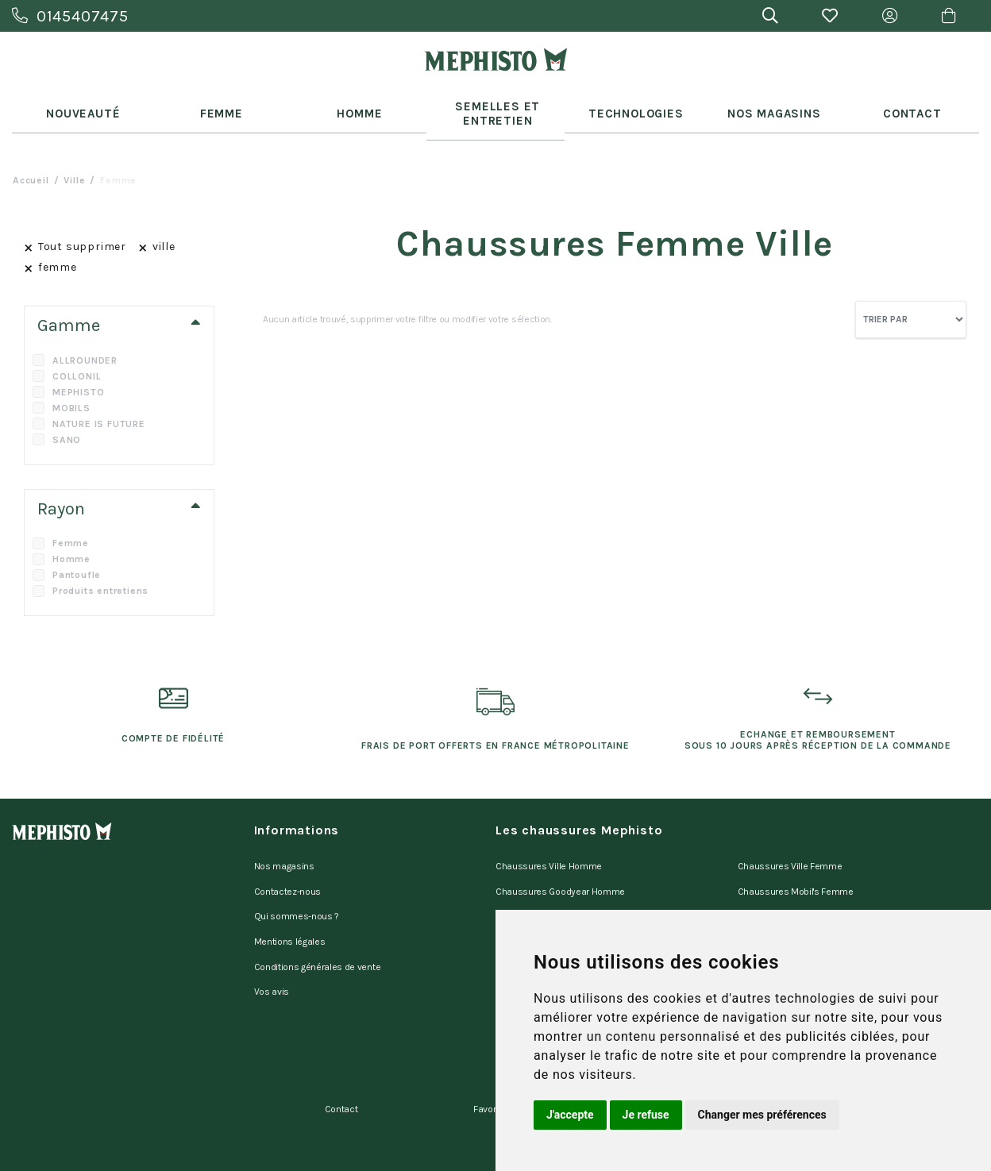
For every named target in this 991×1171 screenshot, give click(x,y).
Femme (219, 104)
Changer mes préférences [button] (762, 1114)
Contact (910, 104)
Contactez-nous (288, 867)
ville (74, 163)
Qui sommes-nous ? (297, 888)
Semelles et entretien (496, 104)
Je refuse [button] (646, 1114)
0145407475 (70, 16)
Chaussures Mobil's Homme (554, 888)
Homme (357, 104)
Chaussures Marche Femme (798, 888)
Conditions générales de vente (317, 929)
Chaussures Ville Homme (549, 847)
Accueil (31, 163)
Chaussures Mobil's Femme (796, 867)
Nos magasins (284, 847)
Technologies (634, 104)
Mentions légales (290, 909)
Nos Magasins (772, 104)
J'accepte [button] (570, 1114)
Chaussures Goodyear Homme (560, 867)
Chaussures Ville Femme (790, 847)
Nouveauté (81, 104)
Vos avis (271, 950)
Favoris (488, 1055)
